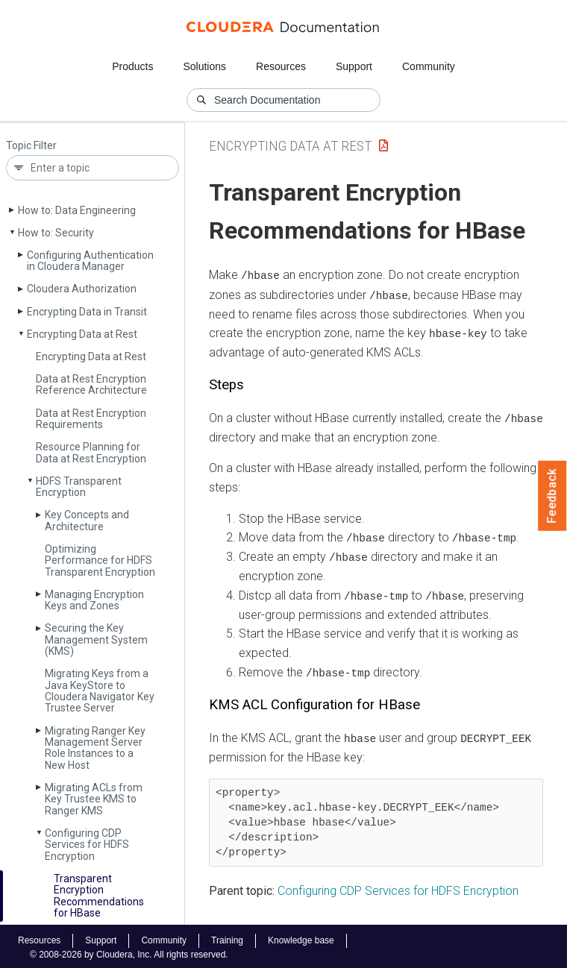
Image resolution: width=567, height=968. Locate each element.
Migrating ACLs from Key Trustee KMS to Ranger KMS (93, 799)
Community (428, 66)
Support (354, 66)
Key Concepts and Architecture (87, 520)
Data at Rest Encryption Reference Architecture (91, 384)
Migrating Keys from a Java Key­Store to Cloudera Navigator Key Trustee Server (99, 690)
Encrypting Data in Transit (87, 312)
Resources (281, 66)
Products (132, 66)
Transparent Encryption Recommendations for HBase (99, 896)
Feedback (552, 496)
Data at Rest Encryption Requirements (91, 418)
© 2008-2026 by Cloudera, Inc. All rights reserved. (129, 951)
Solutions (204, 66)
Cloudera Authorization (82, 289)
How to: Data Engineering (77, 210)
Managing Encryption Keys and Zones (94, 600)
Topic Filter (31, 145)
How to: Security (56, 233)
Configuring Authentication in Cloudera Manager (90, 260)
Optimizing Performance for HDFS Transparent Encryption (100, 560)
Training (227, 937)
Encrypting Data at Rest (82, 334)
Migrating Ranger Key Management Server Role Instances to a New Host (95, 748)
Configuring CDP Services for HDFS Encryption (87, 844)
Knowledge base (301, 937)
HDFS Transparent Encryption (79, 486)
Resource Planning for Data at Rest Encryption (91, 452)
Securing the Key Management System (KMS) (96, 639)
